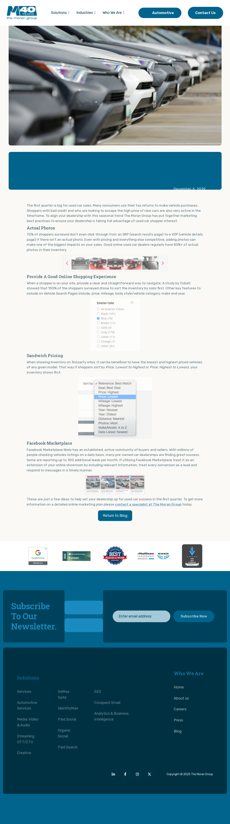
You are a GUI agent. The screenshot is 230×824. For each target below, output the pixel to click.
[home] (22, 13)
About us (181, 710)
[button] (60, 13)
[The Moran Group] (56, 778)
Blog (178, 743)
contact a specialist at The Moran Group (148, 516)
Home (179, 699)
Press (178, 732)
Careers (180, 721)
